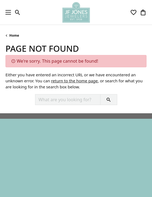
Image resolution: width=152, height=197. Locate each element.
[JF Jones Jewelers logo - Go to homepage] (76, 12)
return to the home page (74, 80)
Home (14, 35)
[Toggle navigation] (7, 12)
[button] (17, 12)
